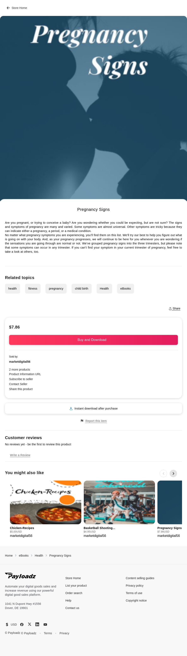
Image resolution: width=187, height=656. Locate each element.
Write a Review (20, 455)
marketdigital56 (19, 361)
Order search (73, 593)
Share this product (21, 389)
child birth (81, 288)
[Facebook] (22, 624)
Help (68, 600)
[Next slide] (173, 473)
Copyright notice (136, 600)
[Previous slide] (163, 473)
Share (174, 308)
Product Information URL (25, 374)
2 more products (19, 369)
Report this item (93, 421)
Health (104, 288)
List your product (76, 585)
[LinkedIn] (37, 624)
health (12, 288)
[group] (45, 509)
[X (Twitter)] (29, 624)
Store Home (17, 8)
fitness (32, 288)
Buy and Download (93, 340)
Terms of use (134, 593)
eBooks (125, 288)
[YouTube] (45, 624)
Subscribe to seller (21, 379)
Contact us (72, 608)
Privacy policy (135, 585)
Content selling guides (140, 578)
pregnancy (56, 288)
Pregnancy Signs (60, 555)
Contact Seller (18, 384)
